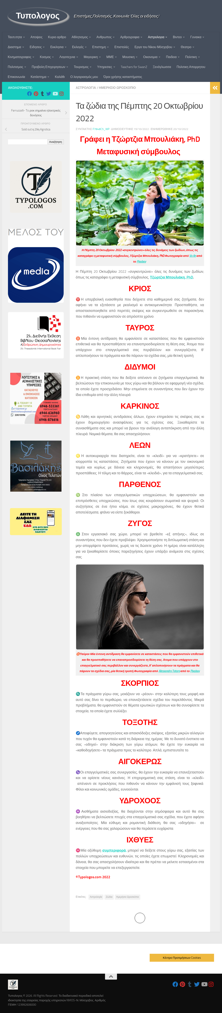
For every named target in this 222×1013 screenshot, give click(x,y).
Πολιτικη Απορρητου (191, 67)
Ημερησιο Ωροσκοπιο (117, 88)
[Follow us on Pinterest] (35, 93)
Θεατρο (186, 47)
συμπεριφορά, (114, 850)
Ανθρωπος (104, 37)
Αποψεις (36, 37)
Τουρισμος (81, 67)
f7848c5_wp (101, 129)
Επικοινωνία (16, 77)
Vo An (192, 256)
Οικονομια (150, 57)
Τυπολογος (37, 16)
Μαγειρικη (91, 57)
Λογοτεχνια (67, 57)
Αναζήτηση (55, 141)
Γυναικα (195, 37)
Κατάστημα (38, 77)
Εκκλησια (56, 47)
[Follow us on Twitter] (48, 93)
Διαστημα (14, 47)
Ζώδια (109, 897)
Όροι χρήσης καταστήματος (122, 77)
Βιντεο (177, 37)
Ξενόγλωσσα (162, 67)
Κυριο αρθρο (57, 37)
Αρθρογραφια (129, 37)
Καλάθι (60, 77)
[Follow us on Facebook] (29, 93)
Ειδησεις (36, 47)
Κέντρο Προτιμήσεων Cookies (182, 958)
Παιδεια (171, 57)
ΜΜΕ (110, 57)
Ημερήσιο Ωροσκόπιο (127, 897)
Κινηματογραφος (19, 57)
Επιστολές (121, 47)
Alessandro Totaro (169, 671)
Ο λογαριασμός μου (84, 77)
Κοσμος (45, 57)
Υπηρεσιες (104, 67)
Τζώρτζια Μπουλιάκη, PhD (171, 277)
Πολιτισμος (15, 67)
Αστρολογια (156, 37)
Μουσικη (128, 57)
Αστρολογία (96, 897)
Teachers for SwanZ (134, 67)
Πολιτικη (191, 57)
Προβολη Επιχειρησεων (48, 67)
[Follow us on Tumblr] (42, 93)
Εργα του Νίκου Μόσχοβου (153, 47)
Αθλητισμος (80, 37)
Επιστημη (99, 47)
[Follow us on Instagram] (61, 93)
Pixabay (141, 261)
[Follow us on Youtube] (55, 93)
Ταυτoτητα (15, 37)
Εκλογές (78, 47)
